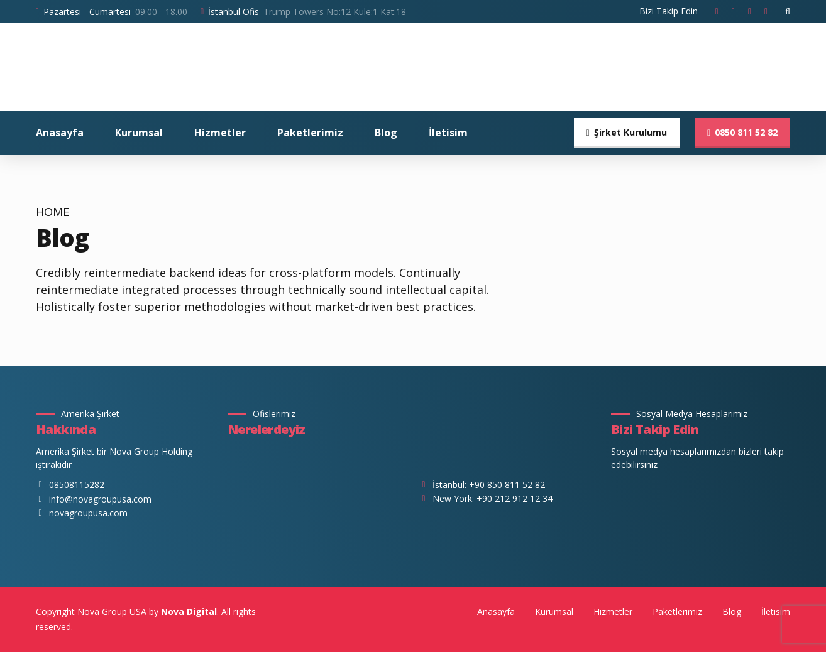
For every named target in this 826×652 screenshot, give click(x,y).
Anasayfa (60, 132)
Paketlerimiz (310, 132)
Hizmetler (220, 132)
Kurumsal (139, 132)
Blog (386, 132)
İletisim (448, 132)
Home (52, 212)
